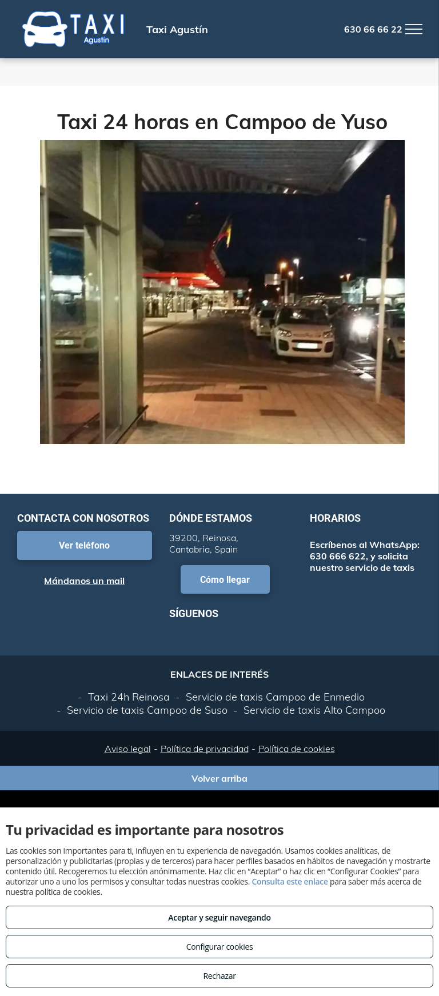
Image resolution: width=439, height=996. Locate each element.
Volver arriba (219, 778)
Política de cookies (296, 748)
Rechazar (219, 975)
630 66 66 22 (373, 29)
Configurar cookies (219, 946)
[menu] (414, 29)
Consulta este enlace (290, 881)
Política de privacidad (205, 748)
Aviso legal (128, 748)
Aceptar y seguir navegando (219, 917)
